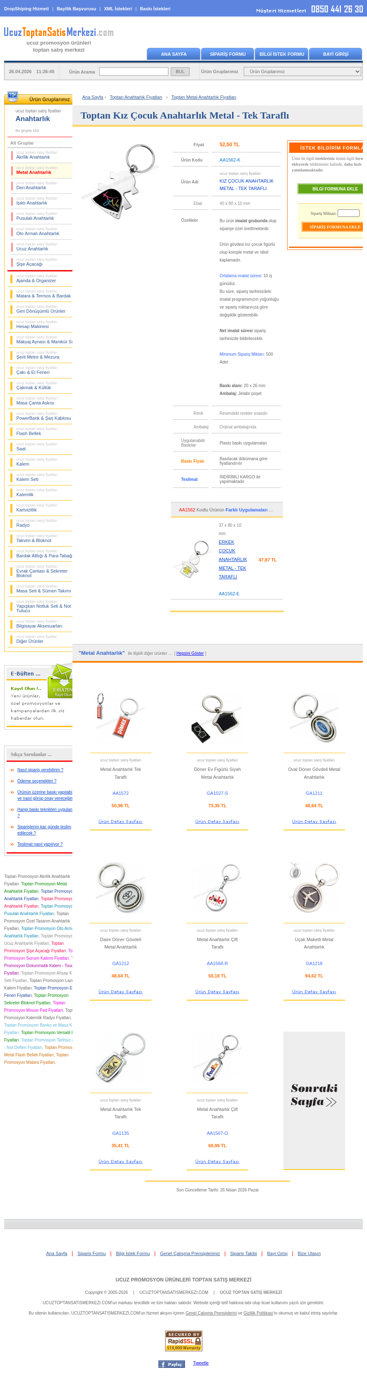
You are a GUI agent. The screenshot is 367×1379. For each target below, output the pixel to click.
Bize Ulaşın (309, 1253)
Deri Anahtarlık (37, 185)
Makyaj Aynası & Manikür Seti (47, 339)
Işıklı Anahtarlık (37, 200)
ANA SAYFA (174, 54)
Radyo (37, 523)
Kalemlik (37, 492)
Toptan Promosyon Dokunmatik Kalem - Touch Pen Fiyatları (44, 965)
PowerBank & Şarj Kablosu (44, 416)
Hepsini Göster (190, 653)
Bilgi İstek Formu (133, 1253)
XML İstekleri (118, 8)
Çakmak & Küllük (37, 385)
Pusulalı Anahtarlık (37, 216)
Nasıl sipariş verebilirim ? (40, 770)
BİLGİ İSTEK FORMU (281, 54)
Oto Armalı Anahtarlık (38, 231)
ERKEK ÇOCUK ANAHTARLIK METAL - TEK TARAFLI (233, 559)
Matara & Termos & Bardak (44, 293)
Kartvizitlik (37, 507)
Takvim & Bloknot (37, 538)
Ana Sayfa (92, 97)
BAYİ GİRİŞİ (335, 54)
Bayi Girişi (277, 1253)
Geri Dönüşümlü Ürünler (41, 309)
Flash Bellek (37, 431)
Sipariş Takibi (243, 1253)
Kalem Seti (37, 477)
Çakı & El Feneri (37, 370)
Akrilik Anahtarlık (37, 154)
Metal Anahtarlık (37, 170)
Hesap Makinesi (37, 324)
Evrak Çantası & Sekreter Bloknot (42, 571)
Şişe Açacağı (37, 261)
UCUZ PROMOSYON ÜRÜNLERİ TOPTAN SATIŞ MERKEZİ (183, 1280)
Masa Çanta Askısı (37, 400)
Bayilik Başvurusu (76, 8)
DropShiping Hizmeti (26, 8)
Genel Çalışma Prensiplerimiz (190, 1253)
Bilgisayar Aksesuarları (39, 623)
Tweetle (201, 1362)
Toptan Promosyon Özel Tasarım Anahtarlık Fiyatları (37, 921)
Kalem (37, 461)
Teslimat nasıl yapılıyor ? (40, 844)
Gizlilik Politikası (258, 1313)
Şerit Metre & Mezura (38, 354)
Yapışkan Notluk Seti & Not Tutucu (44, 606)
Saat (37, 446)
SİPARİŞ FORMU (228, 54)
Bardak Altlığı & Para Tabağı (45, 553)
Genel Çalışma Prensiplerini (211, 1313)
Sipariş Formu (91, 1253)
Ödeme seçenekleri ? (37, 781)
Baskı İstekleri (155, 8)
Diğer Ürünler (37, 639)
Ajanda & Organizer (37, 278)
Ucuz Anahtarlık (37, 246)
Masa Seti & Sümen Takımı (44, 588)
